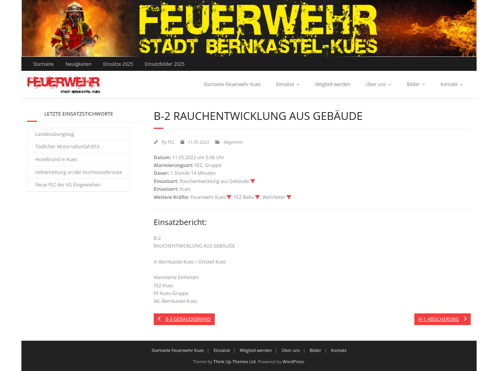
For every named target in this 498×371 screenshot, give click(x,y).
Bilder (413, 84)
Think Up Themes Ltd (235, 361)
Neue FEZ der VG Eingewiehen (68, 184)
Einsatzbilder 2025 (164, 64)
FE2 (171, 142)
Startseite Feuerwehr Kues (232, 84)
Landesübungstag (54, 134)
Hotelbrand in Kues (56, 159)
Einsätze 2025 (118, 64)
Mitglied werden (332, 84)
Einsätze (285, 84)
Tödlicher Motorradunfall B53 (67, 146)
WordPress (293, 361)
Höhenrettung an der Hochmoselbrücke (78, 172)
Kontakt (449, 84)
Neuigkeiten (78, 64)
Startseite (43, 64)
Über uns (376, 84)
